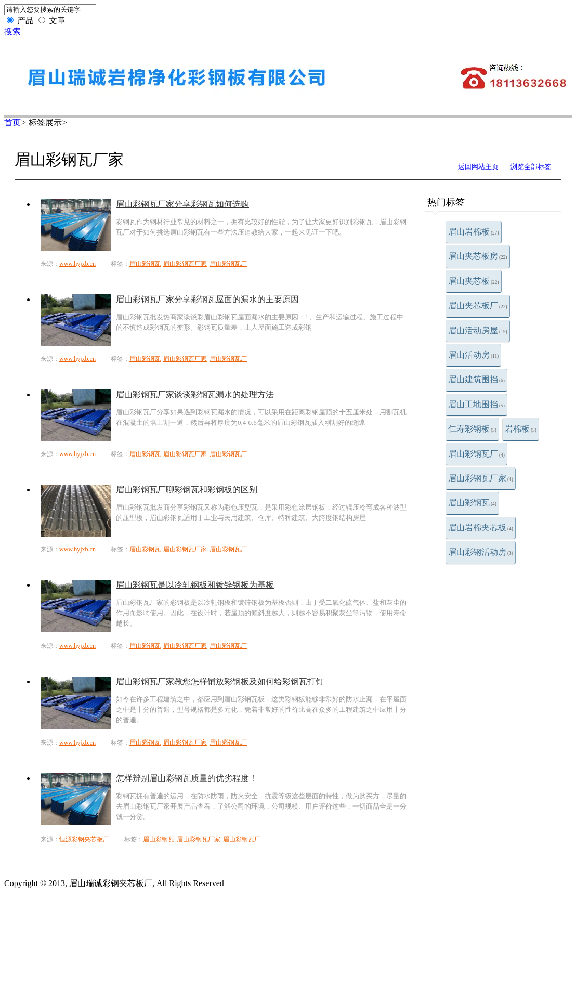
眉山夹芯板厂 (477, 305)
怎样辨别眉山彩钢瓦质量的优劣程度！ (186, 778)
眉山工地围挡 (476, 404)
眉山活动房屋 (477, 330)
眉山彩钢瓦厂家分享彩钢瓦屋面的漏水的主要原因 (207, 299)
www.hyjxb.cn (77, 263)
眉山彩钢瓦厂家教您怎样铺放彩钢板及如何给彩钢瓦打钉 (220, 681)
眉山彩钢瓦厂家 (480, 478)
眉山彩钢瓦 (472, 502)
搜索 (12, 31)
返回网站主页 (478, 167)
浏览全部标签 (530, 167)
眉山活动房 (473, 354)
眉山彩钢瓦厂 (476, 453)
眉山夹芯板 (473, 281)
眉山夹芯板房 (477, 256)
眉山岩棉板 (473, 231)
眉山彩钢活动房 (480, 552)
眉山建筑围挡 (476, 379)
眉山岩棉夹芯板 (480, 527)
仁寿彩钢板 (472, 428)
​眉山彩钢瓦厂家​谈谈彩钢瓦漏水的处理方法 (195, 394)
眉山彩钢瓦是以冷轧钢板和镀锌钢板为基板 (195, 584)
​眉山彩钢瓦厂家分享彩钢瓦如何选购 (182, 204)
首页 (12, 122)
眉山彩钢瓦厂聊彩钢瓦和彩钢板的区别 (186, 489)
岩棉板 (520, 428)
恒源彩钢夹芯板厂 (84, 839)
